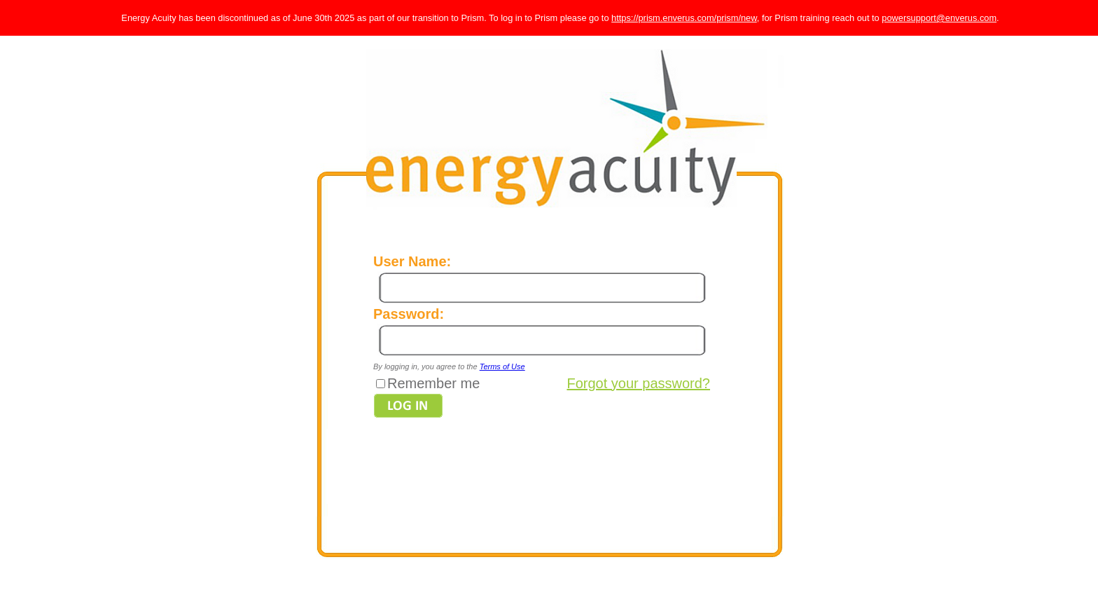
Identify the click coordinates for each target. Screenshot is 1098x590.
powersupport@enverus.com (939, 18)
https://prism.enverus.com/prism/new (684, 18)
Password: (408, 314)
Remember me (433, 383)
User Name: (412, 261)
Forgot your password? (638, 383)
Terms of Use (502, 366)
